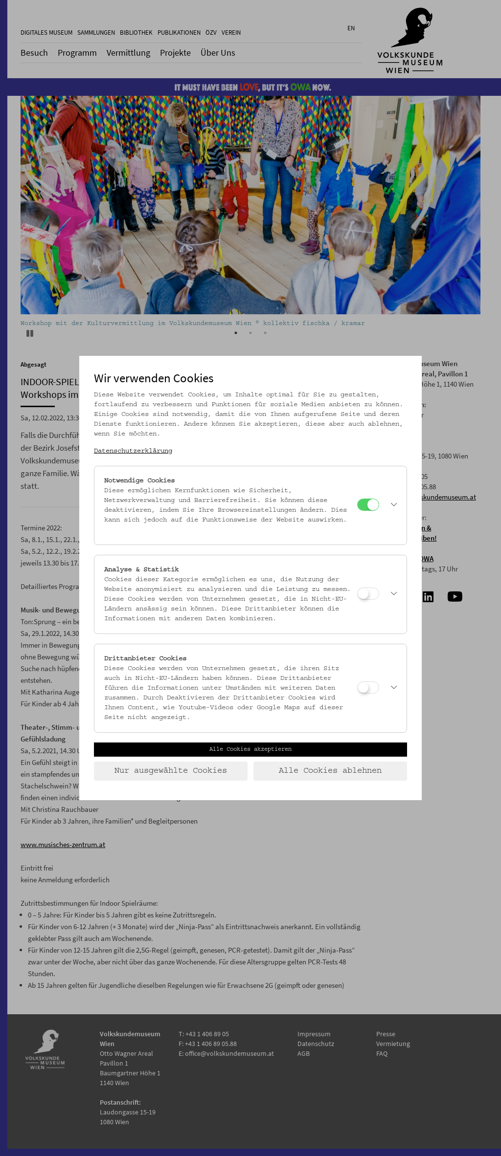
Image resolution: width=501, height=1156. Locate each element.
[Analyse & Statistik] (368, 594)
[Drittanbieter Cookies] (368, 687)
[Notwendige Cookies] (368, 505)
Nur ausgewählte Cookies (170, 770)
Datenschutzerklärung (133, 451)
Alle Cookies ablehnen (330, 770)
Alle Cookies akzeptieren (250, 749)
